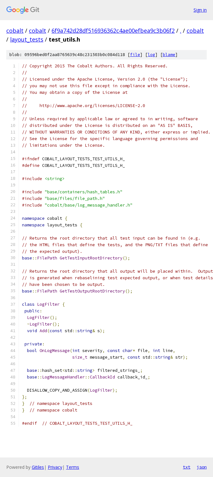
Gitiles (38, 467)
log (151, 54)
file (135, 54)
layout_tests (26, 39)
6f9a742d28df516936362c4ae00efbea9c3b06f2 (113, 30)
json (202, 467)
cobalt (15, 30)
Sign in (200, 10)
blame (169, 54)
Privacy (55, 467)
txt (186, 467)
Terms (72, 467)
